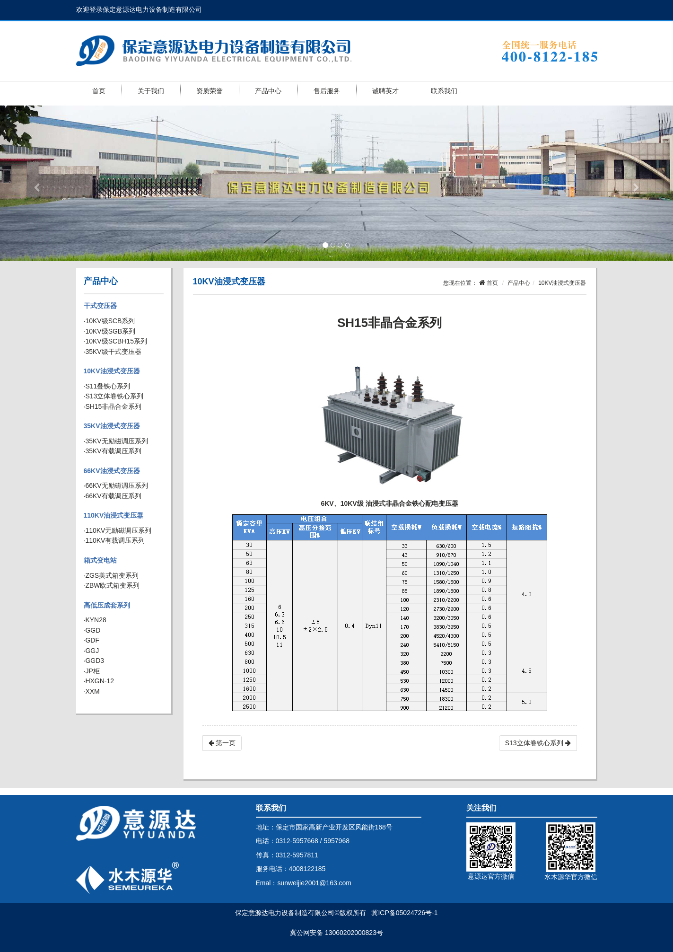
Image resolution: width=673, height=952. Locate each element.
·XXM (92, 691)
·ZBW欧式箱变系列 (112, 585)
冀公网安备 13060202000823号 (336, 932)
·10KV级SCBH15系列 (116, 341)
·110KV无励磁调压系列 (118, 530)
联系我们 (444, 91)
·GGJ (91, 650)
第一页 (222, 743)
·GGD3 (94, 660)
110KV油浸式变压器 (114, 515)
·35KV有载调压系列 (112, 451)
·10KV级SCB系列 (109, 321)
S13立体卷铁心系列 (538, 743)
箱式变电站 (100, 560)
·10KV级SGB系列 (110, 331)
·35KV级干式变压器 (112, 351)
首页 (98, 91)
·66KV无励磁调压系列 (116, 485)
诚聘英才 (385, 91)
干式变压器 (100, 305)
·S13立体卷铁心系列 (114, 396)
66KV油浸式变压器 (112, 471)
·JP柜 (92, 671)
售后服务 (327, 91)
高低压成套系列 (107, 605)
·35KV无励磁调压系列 (116, 441)
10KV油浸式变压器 (112, 371)
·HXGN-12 (99, 681)
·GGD (92, 630)
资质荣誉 (209, 91)
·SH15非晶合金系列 (113, 406)
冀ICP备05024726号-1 (404, 913)
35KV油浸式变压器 (112, 426)
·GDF (91, 640)
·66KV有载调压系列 (112, 496)
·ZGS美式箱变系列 (111, 575)
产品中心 (268, 91)
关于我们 (151, 91)
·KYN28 (95, 620)
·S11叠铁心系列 (107, 386)
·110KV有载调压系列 (114, 540)
